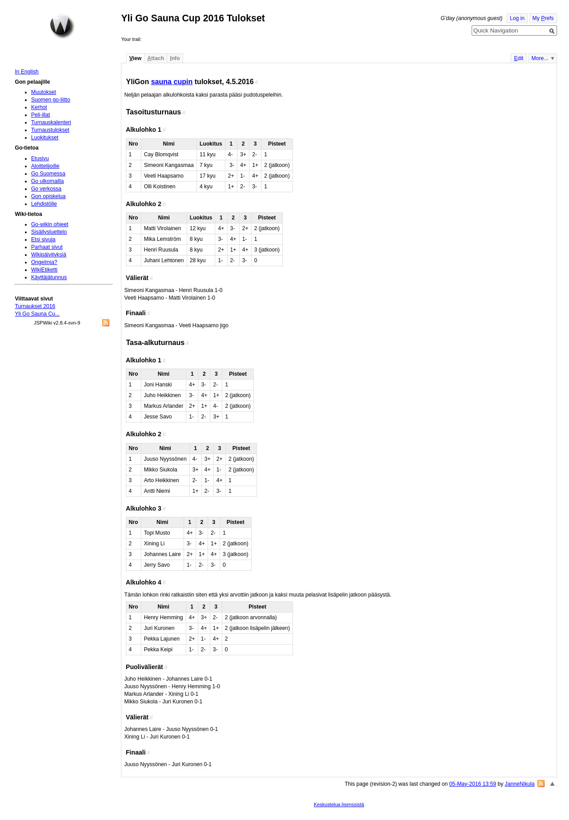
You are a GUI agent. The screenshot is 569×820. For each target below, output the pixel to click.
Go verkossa (46, 189)
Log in (517, 18)
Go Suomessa (48, 173)
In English (26, 72)
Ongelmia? (44, 262)
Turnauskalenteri (51, 122)
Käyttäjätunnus (49, 277)
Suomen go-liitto (50, 100)
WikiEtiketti (44, 270)
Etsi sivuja (43, 239)
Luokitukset (45, 137)
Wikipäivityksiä (48, 255)
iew (135, 58)
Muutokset (43, 92)
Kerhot (39, 107)
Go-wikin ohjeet (49, 224)
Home (62, 26)
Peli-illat (40, 115)
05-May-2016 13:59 (472, 784)
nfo (175, 58)
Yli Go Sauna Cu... (37, 314)
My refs (543, 18)
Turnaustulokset (50, 130)
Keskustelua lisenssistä (339, 804)
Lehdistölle (44, 204)
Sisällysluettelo (49, 232)
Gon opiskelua (48, 196)
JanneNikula (520, 784)
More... (540, 58)
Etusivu (40, 158)
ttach (155, 58)
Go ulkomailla (47, 181)
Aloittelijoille (45, 166)
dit (518, 58)
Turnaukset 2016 (35, 306)
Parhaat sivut (47, 247)
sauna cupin (172, 81)
